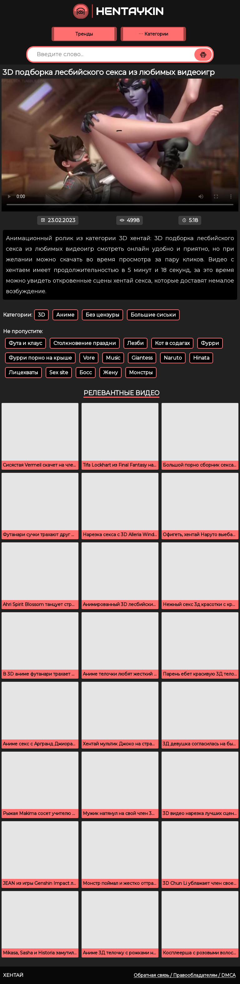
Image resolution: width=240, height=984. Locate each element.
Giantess (142, 358)
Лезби (135, 343)
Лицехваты (23, 373)
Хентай (13, 975)
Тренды (84, 34)
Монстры (141, 373)
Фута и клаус (25, 343)
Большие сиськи (153, 315)
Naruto (173, 358)
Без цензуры (102, 315)
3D (41, 315)
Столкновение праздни (84, 343)
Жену (110, 373)
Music (113, 358)
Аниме (65, 315)
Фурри (210, 343)
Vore (89, 358)
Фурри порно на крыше (40, 358)
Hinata (201, 358)
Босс (85, 373)
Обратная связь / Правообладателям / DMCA (185, 975)
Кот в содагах (172, 343)
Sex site (58, 373)
